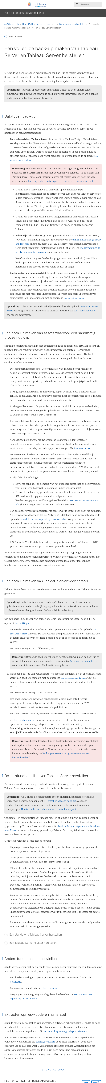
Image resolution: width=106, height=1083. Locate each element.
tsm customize (82, 448)
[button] (6, 4)
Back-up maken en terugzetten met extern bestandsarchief (60, 181)
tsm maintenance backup (73, 678)
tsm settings (22, 623)
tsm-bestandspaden (85, 310)
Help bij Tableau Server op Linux (36, 24)
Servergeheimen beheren (83, 661)
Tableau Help (11, 24)
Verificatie (15, 981)
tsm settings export (74, 298)
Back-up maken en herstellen (72, 24)
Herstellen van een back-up (61, 801)
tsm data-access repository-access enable (43, 519)
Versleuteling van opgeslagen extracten (65, 1031)
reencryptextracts (45, 1041)
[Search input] (91, 4)
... (55, 24)
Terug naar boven (53, 1070)
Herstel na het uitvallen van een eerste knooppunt (48, 809)
